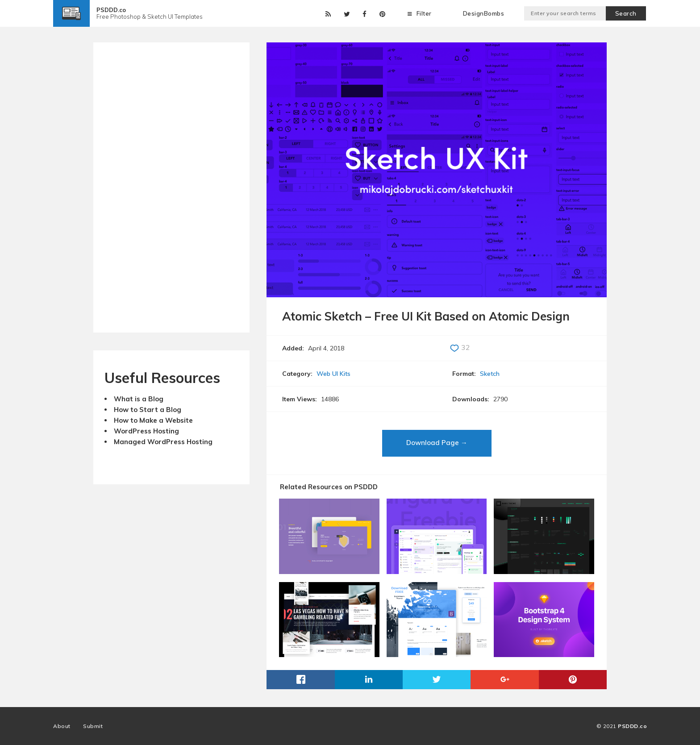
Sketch (490, 374)
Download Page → (436, 442)
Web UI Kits (333, 374)
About (62, 726)
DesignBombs (483, 13)
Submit (93, 726)
